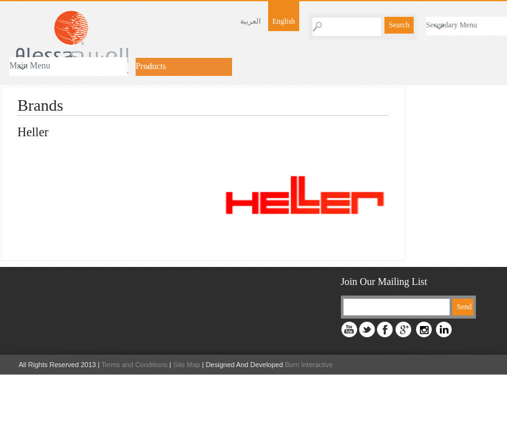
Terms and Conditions (134, 364)
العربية (250, 21)
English (283, 21)
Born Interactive (308, 364)
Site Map (186, 364)
